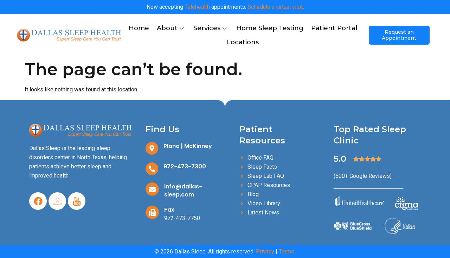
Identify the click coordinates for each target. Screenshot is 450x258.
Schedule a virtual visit (275, 7)
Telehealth (197, 7)
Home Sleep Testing (269, 28)
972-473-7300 (184, 166)
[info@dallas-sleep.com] (152, 189)
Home (139, 28)
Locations (243, 42)
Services (209, 28)
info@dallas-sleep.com (183, 190)
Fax (169, 210)
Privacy (265, 251)
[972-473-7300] (152, 168)
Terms (286, 251)
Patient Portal (334, 28)
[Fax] (152, 212)
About (170, 28)
